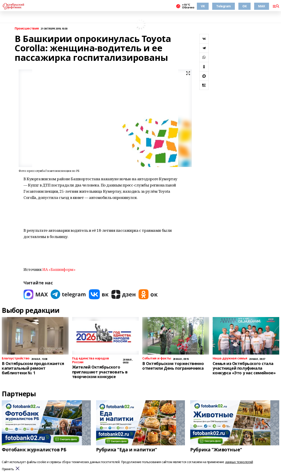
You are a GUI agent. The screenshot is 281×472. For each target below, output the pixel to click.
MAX (261, 6)
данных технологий (239, 462)
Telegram (223, 6)
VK (203, 6)
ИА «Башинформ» (58, 269)
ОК (244, 6)
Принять (8, 469)
